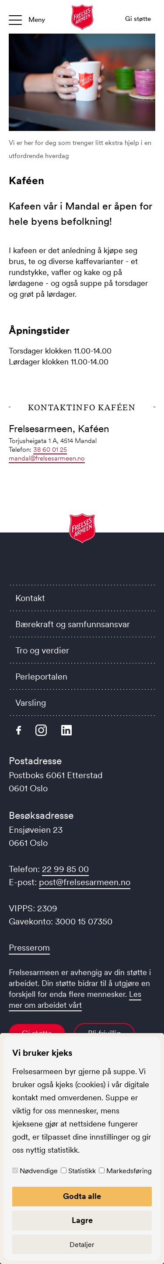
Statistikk (82, 1170)
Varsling (30, 702)
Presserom (29, 947)
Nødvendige (39, 1170)
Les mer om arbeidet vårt (75, 999)
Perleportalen (41, 676)
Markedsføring (129, 1170)
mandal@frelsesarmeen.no (47, 458)
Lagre (82, 1220)
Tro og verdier (42, 650)
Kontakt (30, 598)
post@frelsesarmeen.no (84, 882)
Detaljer (82, 1244)
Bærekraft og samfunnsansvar (72, 624)
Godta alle (82, 1196)
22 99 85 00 (65, 869)
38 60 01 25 (50, 449)
